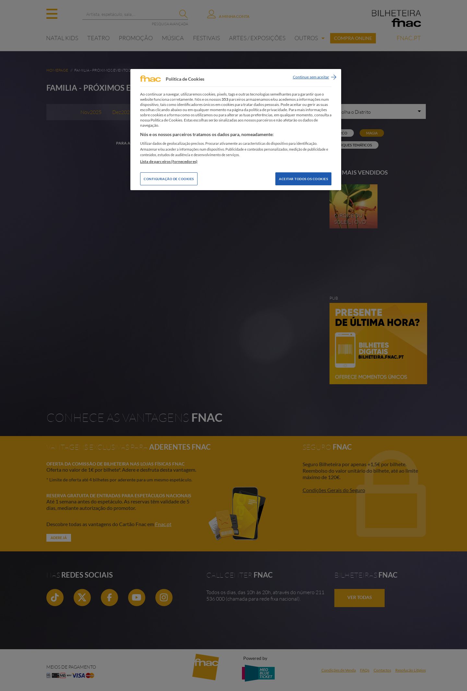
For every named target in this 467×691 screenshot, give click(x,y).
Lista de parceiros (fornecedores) (169, 161)
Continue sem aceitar (311, 77)
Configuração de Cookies (169, 179)
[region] (235, 129)
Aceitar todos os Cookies (303, 179)
